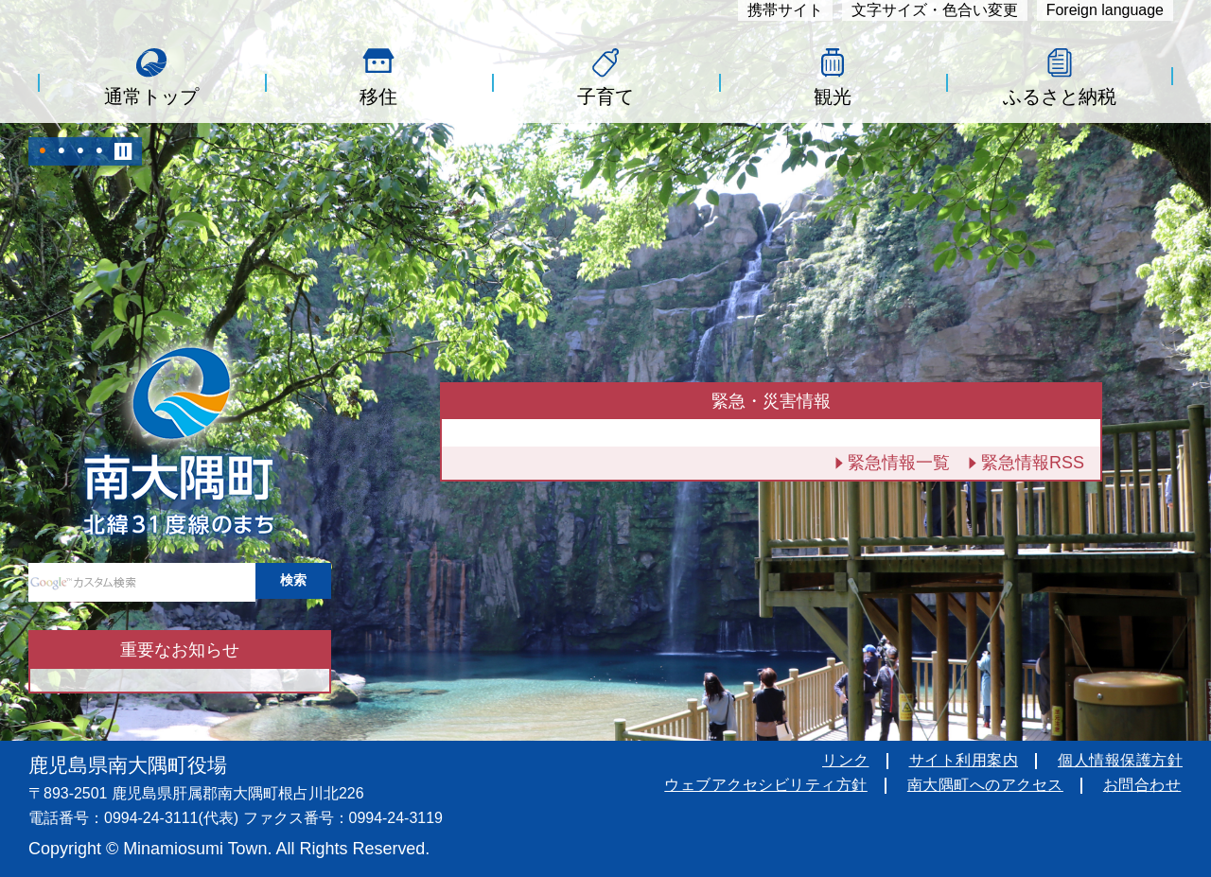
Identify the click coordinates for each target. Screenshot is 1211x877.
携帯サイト (785, 10)
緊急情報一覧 (899, 462)
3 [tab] (80, 151)
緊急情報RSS (1032, 462)
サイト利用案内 (964, 760)
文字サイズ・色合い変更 (934, 10)
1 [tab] (42, 151)
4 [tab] (99, 151)
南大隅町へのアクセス (985, 785)
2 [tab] (61, 151)
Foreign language (1105, 10)
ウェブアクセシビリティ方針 (766, 785)
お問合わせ (1142, 785)
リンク (845, 760)
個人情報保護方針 (1120, 760)
